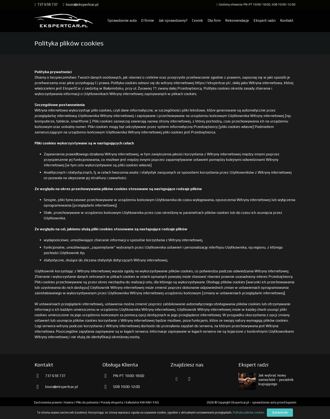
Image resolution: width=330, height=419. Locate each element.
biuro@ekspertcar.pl (61, 387)
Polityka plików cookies (249, 412)
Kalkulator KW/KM (138, 402)
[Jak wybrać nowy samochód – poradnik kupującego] (247, 376)
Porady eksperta (112, 402)
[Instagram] (189, 379)
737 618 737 (55, 376)
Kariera (68, 402)
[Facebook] (176, 379)
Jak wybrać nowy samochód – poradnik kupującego (276, 379)
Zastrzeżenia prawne (48, 402)
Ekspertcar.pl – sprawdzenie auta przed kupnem (263, 402)
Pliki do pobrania (87, 402)
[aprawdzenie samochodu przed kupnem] (64, 20)
